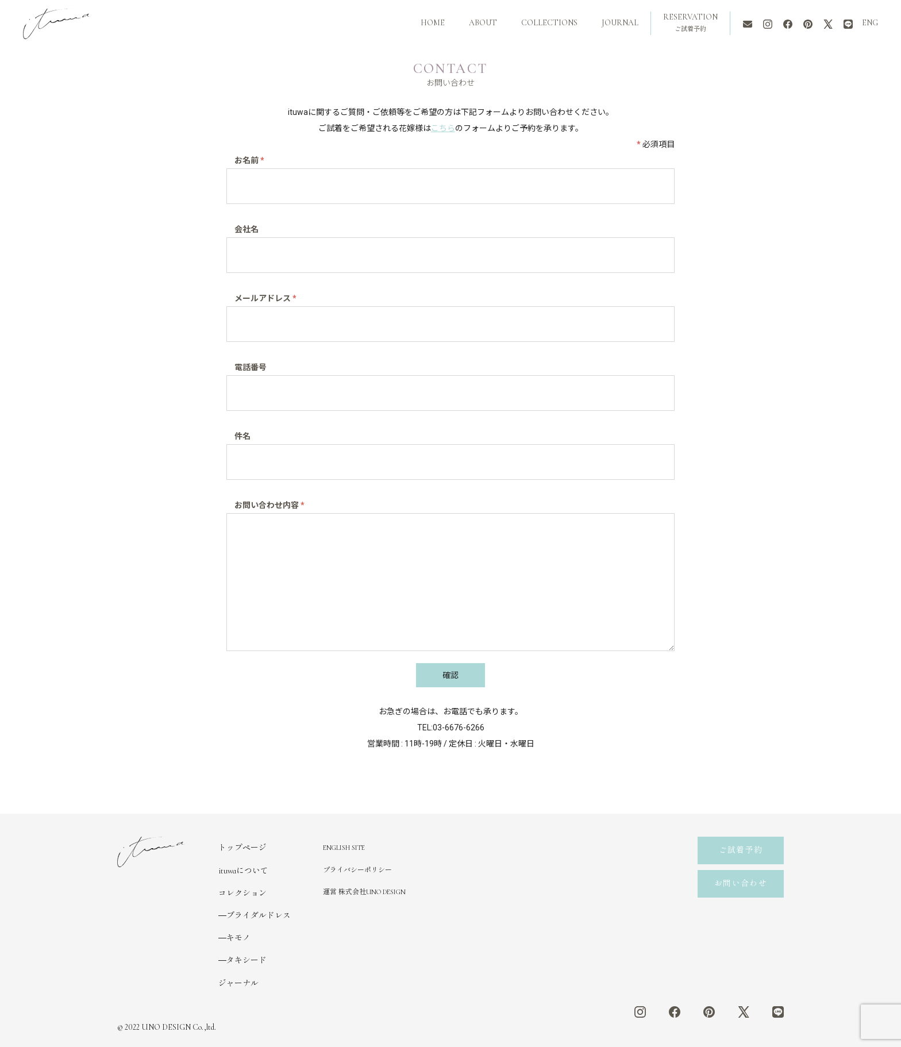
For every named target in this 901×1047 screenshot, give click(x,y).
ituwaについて (243, 871)
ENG (870, 23)
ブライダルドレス (258, 916)
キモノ (238, 938)
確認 (450, 675)
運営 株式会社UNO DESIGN (364, 892)
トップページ (242, 848)
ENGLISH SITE (344, 848)
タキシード (246, 960)
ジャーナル (238, 983)
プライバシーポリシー (357, 870)
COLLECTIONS (549, 23)
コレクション (242, 893)
